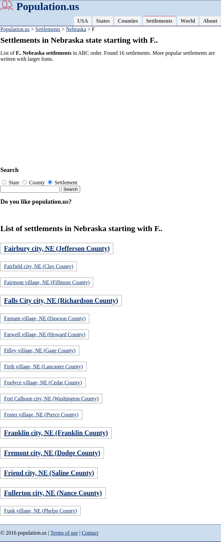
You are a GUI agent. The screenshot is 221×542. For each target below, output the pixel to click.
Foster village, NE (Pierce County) (41, 414)
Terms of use (64, 533)
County (34, 182)
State (11, 182)
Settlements (159, 21)
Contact (90, 533)
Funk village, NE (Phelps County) (40, 511)
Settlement (62, 182)
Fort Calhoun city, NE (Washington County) (51, 398)
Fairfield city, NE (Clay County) (38, 266)
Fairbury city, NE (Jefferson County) (57, 248)
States (103, 21)
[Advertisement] (108, 114)
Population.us (47, 6)
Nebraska (76, 29)
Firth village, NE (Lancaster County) (43, 366)
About (210, 21)
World (188, 21)
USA (82, 21)
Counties (128, 21)
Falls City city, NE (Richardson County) (61, 300)
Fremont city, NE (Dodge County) (52, 453)
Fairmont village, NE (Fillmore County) (47, 282)
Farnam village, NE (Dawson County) (45, 318)
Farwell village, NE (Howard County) (44, 334)
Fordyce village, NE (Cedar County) (43, 382)
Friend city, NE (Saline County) (49, 473)
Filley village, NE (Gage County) (40, 350)
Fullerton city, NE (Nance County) (53, 493)
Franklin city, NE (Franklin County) (56, 432)
